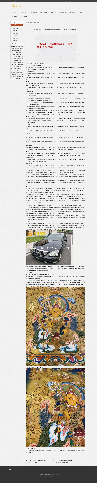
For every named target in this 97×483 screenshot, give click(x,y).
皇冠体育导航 (41, 476)
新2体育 (81, 12)
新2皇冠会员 (63, 12)
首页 (15, 12)
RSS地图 (53, 474)
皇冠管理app (72, 12)
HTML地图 (57, 474)
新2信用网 (53, 12)
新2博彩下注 (32, 22)
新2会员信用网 (43, 12)
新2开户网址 (15, 16)
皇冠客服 (53, 476)
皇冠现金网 (49, 476)
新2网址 (56, 476)
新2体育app (24, 12)
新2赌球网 (24, 16)
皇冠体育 (45, 476)
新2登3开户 (34, 12)
